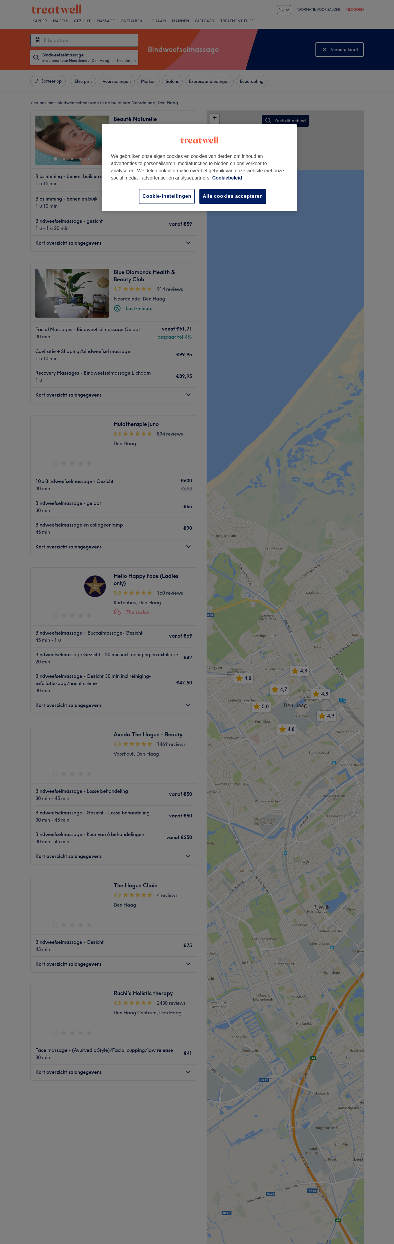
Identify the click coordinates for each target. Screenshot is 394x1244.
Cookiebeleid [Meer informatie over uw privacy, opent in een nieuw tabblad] (227, 177)
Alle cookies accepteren (233, 196)
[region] (199, 167)
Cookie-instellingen (166, 196)
